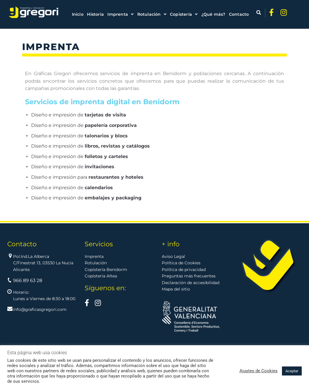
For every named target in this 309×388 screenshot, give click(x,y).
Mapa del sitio (176, 289)
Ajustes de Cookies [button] (258, 370)
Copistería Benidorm (106, 269)
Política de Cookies (181, 262)
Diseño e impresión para (87, 177)
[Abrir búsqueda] (253, 13)
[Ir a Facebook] (269, 12)
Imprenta (94, 256)
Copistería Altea (101, 276)
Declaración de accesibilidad (190, 282)
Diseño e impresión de (78, 115)
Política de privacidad (184, 269)
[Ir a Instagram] (283, 12)
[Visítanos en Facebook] (87, 303)
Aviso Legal (173, 256)
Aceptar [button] (291, 371)
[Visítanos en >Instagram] (98, 303)
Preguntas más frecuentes (189, 276)
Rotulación (96, 262)
